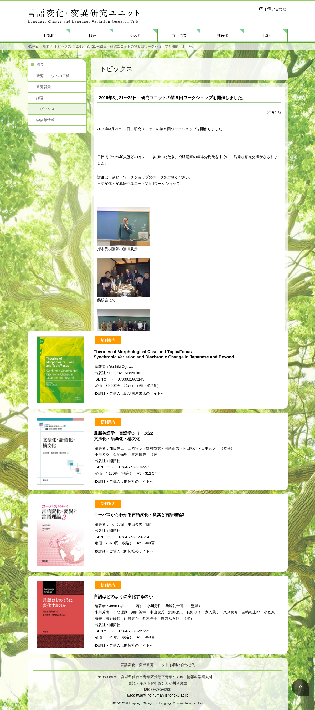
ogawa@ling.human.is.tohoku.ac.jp (159, 695)
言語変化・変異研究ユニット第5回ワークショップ (138, 183)
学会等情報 (45, 120)
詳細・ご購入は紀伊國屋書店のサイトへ (131, 393)
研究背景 (43, 87)
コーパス (179, 35)
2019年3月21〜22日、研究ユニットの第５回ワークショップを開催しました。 (135, 46)
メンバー (135, 35)
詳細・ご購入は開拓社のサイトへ (125, 481)
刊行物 (222, 35)
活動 (266, 35)
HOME (49, 35)
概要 (92, 35)
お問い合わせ (275, 9)
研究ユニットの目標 (52, 76)
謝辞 (40, 98)
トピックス (62, 46)
